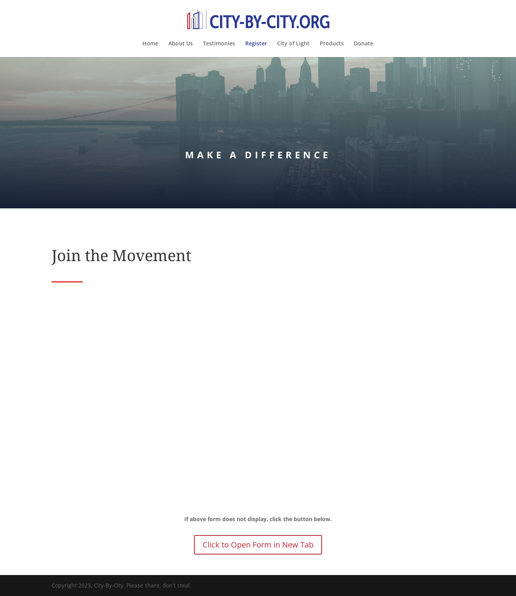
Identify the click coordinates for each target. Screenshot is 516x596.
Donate (363, 44)
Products (332, 44)
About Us (180, 44)
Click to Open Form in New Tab (258, 544)
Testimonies (219, 44)
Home (150, 44)
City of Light (293, 44)
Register (256, 44)
